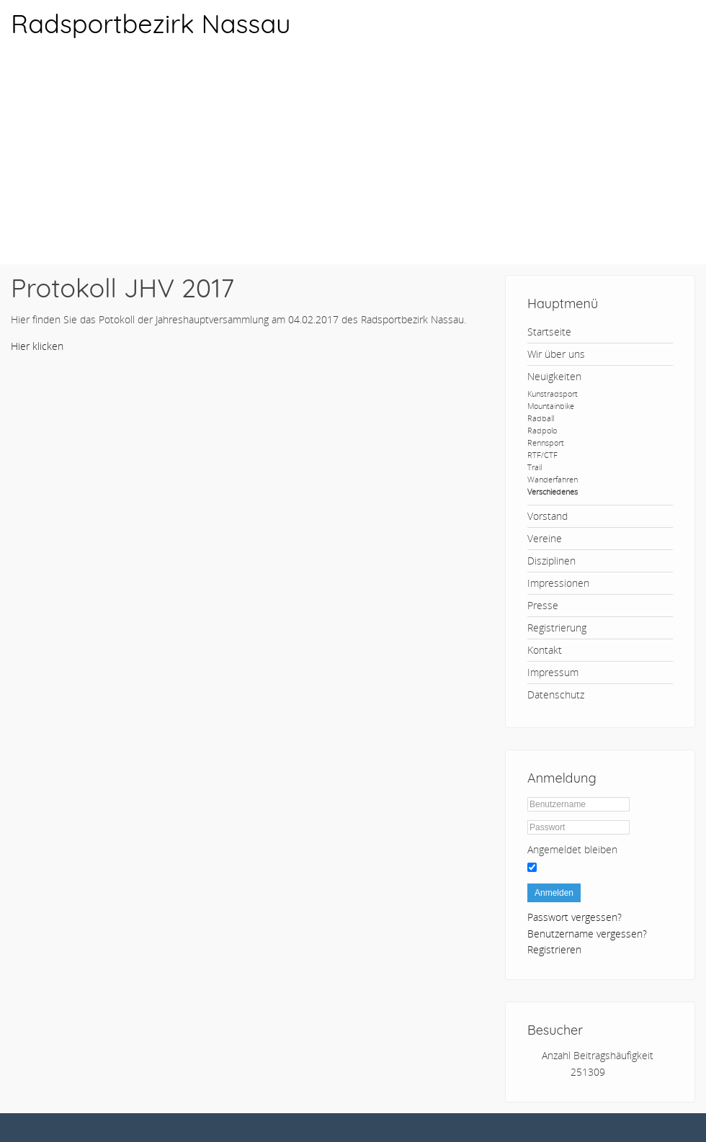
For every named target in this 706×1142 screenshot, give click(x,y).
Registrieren (554, 949)
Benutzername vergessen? (587, 933)
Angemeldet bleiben (572, 849)
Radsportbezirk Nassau (150, 23)
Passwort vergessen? (574, 917)
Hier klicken (37, 346)
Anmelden (554, 893)
